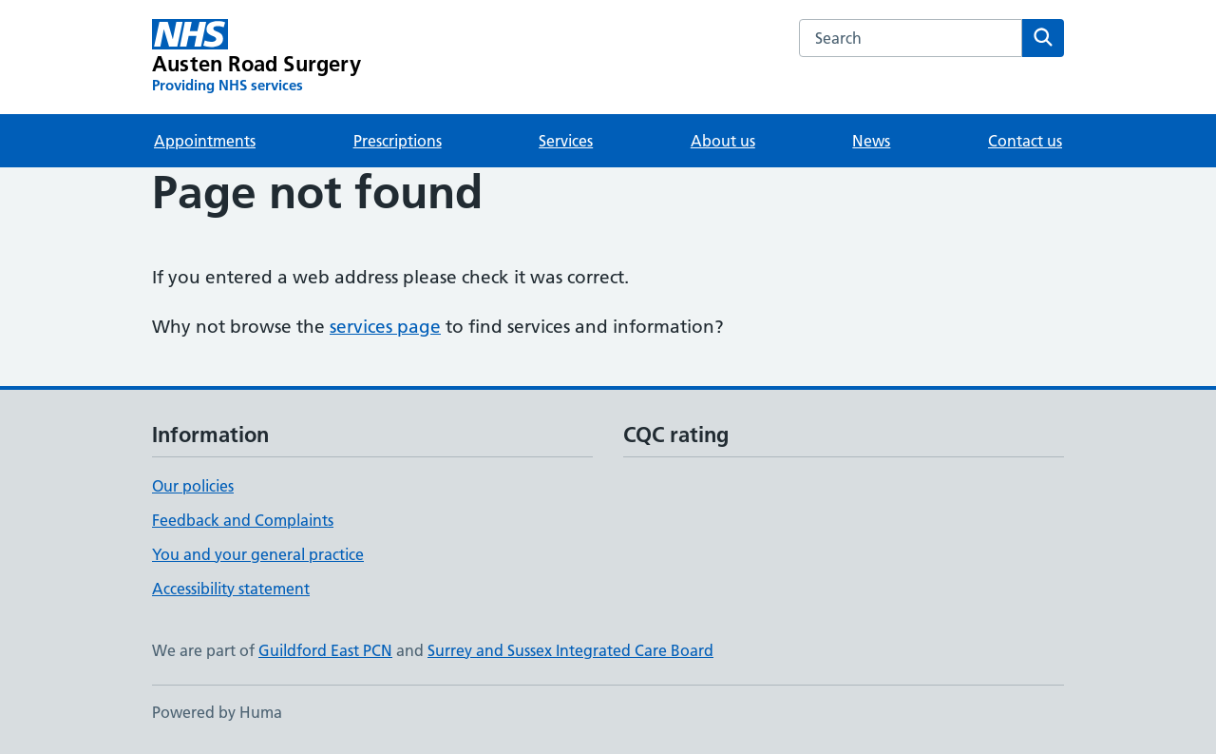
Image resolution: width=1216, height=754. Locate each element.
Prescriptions (397, 140)
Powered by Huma (217, 712)
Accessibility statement (231, 588)
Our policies (193, 485)
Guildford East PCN (325, 650)
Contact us (1025, 140)
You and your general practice (258, 554)
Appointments (205, 140)
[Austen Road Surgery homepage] (256, 57)
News (871, 140)
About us (723, 140)
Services (566, 140)
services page (385, 327)
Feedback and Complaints (242, 520)
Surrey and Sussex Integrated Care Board (570, 650)
